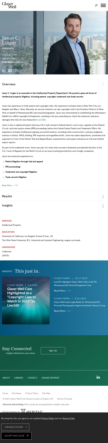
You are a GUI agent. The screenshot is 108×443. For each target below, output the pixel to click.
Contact (32, 378)
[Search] (96, 5)
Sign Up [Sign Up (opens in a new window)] (53, 351)
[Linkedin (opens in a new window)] (3, 71)
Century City (9, 55)
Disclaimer (17, 393)
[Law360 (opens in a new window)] (41, 120)
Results (7, 196)
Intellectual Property (11, 225)
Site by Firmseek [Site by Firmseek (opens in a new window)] (64, 399)
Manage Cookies (14, 427)
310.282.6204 (8, 59)
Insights (7, 205)
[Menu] (103, 5)
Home (5, 393)
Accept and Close (14, 436)
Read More (60, 291)
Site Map (46, 393)
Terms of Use (68, 418)
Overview (9, 84)
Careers (18, 378)
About (6, 378)
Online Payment (50, 378)
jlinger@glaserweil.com (13, 62)
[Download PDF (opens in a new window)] (16, 71)
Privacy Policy (31, 393)
